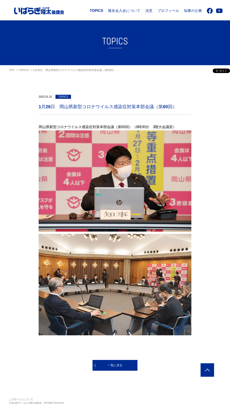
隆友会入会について (124, 11)
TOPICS (96, 11)
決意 (149, 11)
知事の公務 (193, 11)
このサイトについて (21, 399)
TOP (11, 70)
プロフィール (168, 11)
